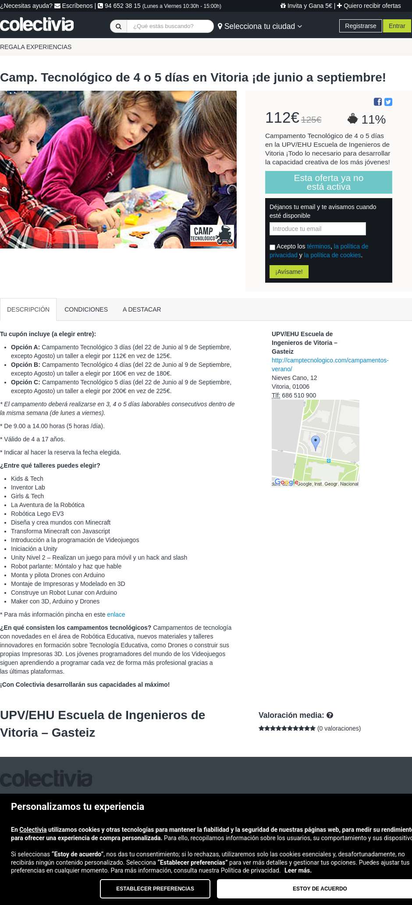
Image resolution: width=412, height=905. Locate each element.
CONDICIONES (86, 309)
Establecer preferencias (155, 889)
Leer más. (298, 870)
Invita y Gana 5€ (306, 5)
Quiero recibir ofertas (369, 5)
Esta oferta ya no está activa (329, 182)
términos (318, 246)
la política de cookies (332, 255)
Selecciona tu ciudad (260, 26)
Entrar (397, 25)
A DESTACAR (142, 309)
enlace (116, 614)
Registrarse (360, 25)
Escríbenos (73, 5)
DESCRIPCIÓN (28, 309)
